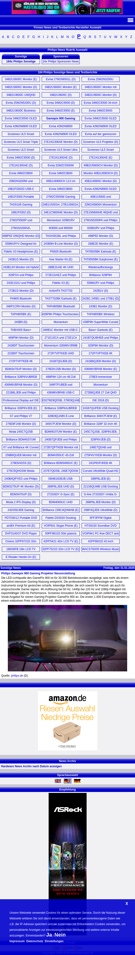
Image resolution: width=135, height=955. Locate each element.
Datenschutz (34, 941)
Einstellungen (54, 941)
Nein (60, 935)
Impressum (17, 941)
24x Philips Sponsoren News (61, 61)
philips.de (17, 675)
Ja (49, 935)
